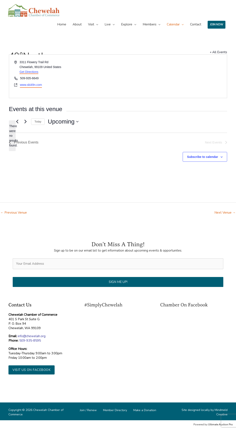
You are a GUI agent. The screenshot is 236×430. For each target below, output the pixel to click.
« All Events (218, 52)
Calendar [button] (173, 24)
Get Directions (28, 72)
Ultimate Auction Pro (220, 424)
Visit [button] (91, 24)
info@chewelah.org (32, 336)
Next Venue (225, 212)
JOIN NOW (216, 24)
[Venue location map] (172, 76)
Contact (195, 24)
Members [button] (149, 24)
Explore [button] (126, 24)
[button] (31, 369)
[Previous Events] (17, 121)
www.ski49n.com (31, 84)
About (77, 24)
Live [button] (108, 24)
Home (61, 24)
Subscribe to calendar (202, 157)
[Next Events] (25, 121)
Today (38, 121)
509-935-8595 (30, 340)
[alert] (12, 135)
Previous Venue (13, 212)
